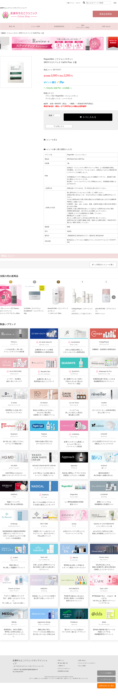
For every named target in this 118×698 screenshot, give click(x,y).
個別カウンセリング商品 (82, 26)
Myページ (70, 3)
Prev (3, 297)
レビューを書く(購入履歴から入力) (58, 149)
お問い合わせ (106, 26)
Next (114, 297)
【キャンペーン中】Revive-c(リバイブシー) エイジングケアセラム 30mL (10, 310)
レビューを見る (50, 140)
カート (78, 3)
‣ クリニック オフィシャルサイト (86, 663)
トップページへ (106, 679)
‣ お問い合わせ (82, 660)
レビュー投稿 (35, 26)
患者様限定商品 (59, 26)
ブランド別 (49, 96)
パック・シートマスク (64, 99)
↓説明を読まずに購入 (106, 686)
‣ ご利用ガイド (61, 665)
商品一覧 (12, 26)
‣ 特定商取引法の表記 (63, 671)
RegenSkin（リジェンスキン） (67, 96)
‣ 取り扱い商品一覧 (62, 663)
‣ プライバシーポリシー (63, 668)
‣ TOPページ (60, 660)
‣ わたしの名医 (82, 665)
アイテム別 (49, 99)
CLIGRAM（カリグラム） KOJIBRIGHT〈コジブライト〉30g (34, 310)
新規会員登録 (105, 14)
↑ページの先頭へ (106, 673)
